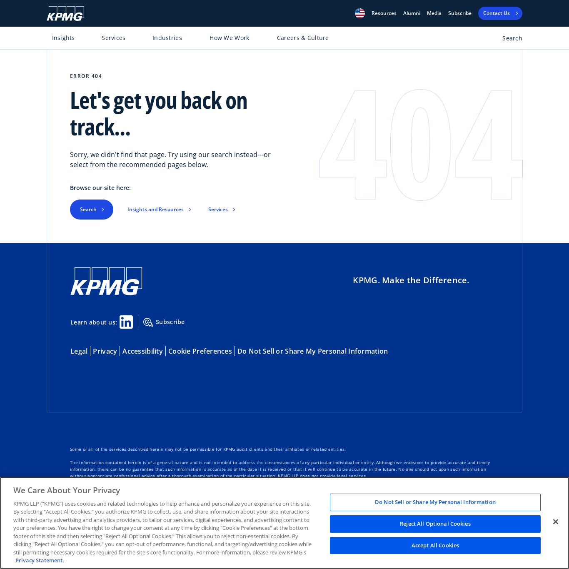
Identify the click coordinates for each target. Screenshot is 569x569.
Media (434, 13)
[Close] (556, 522)
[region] (284, 523)
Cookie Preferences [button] (200, 351)
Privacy (105, 351)
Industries (167, 38)
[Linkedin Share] (126, 322)
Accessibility (142, 351)
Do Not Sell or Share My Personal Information (312, 351)
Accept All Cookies (435, 545)
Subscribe (460, 13)
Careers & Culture (303, 38)
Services (113, 38)
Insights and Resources (155, 209)
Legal (78, 351)
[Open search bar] (507, 39)
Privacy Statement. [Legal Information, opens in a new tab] (39, 560)
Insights (63, 38)
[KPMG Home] (65, 13)
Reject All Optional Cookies (435, 523)
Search (88, 209)
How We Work (229, 38)
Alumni (411, 13)
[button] (360, 13)
